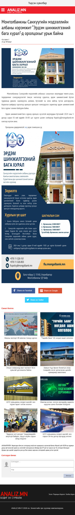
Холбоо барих (70, 494)
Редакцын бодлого (59, 494)
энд (26, 127)
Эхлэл (50, 494)
